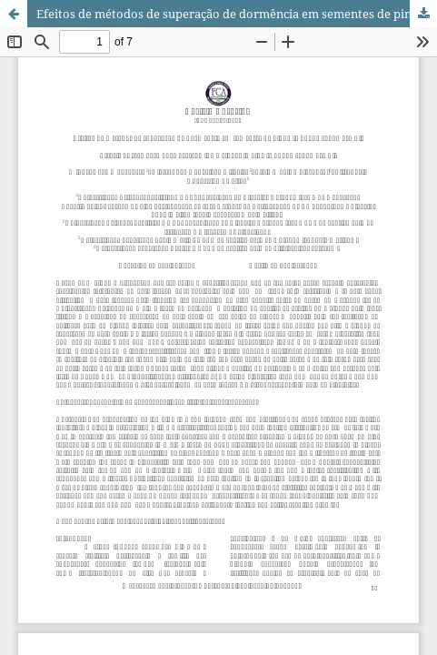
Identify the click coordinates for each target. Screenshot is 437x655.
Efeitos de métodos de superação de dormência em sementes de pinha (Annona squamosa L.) (236, 13)
